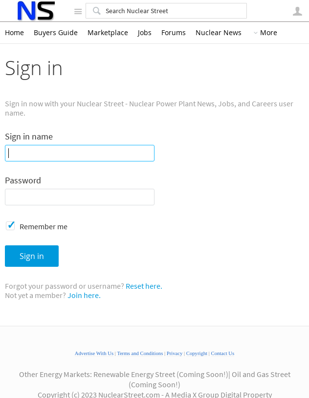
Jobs (145, 32)
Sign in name (29, 136)
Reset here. (144, 286)
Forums (173, 32)
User (297, 11)
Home (14, 32)
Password (23, 180)
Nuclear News (219, 32)
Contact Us (223, 353)
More (268, 32)
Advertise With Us (94, 353)
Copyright (196, 353)
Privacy (175, 353)
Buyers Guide (56, 32)
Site (77, 11)
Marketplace (108, 32)
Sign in (32, 256)
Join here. (84, 295)
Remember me (43, 226)
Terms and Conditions (140, 353)
